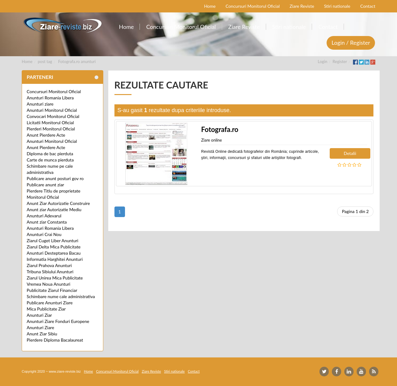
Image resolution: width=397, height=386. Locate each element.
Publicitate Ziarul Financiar (52, 290)
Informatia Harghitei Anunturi (55, 259)
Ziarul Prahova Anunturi (49, 265)
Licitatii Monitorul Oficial (50, 122)
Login (323, 61)
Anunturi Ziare (40, 327)
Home (27, 61)
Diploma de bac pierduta (50, 153)
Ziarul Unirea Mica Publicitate (55, 277)
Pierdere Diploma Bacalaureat (55, 340)
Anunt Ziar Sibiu (42, 333)
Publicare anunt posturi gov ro (55, 178)
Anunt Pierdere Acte (46, 135)
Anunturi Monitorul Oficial (52, 110)
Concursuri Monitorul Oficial (54, 91)
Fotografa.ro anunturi (77, 61)
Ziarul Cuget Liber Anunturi (52, 240)
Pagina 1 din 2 (355, 211)
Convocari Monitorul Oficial (53, 116)
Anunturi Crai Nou (44, 234)
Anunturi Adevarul (44, 215)
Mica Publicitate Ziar (46, 308)
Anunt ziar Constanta (47, 222)
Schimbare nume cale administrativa (61, 296)
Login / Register (351, 42)
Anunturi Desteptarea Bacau (54, 253)
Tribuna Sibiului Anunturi (50, 271)
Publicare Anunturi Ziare (50, 302)
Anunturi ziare (40, 104)
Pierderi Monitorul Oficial (51, 128)
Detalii (350, 153)
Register (339, 61)
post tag (45, 61)
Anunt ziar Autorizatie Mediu (54, 209)
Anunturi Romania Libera (50, 97)
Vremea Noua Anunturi (48, 284)
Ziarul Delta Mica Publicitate (54, 246)
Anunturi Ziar (39, 315)
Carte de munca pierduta (50, 159)
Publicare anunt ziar (45, 184)
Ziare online (211, 140)
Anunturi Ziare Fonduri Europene (58, 321)
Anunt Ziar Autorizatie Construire (58, 203)
